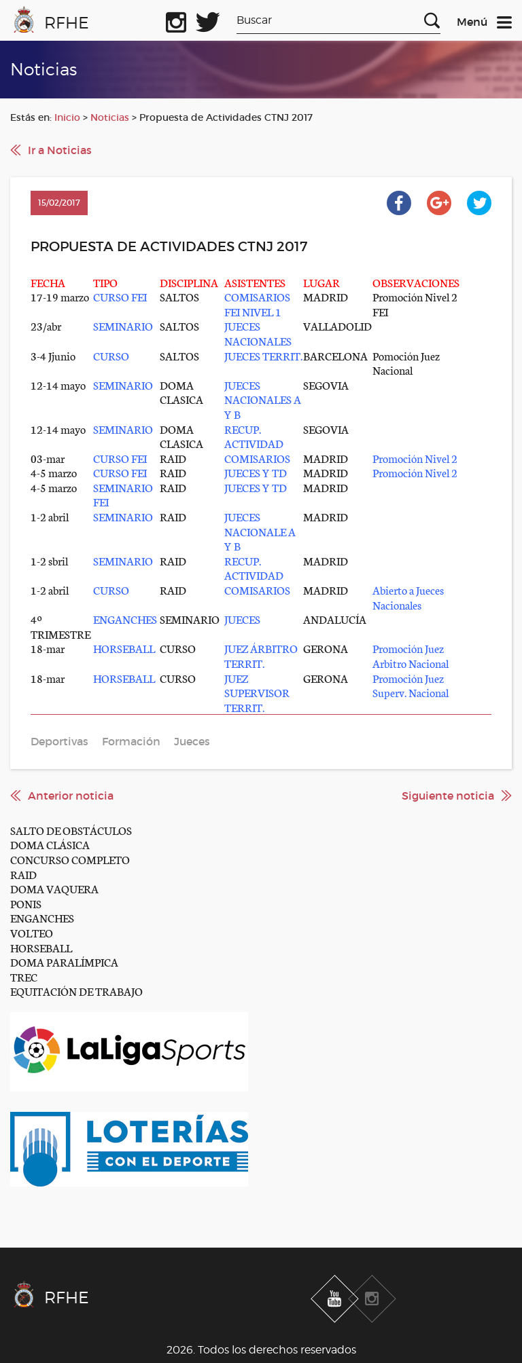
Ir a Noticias (60, 150)
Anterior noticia (71, 795)
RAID (23, 874)
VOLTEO (31, 932)
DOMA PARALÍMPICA (64, 961)
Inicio (67, 117)
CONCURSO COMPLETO (70, 859)
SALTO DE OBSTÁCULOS (71, 830)
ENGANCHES (42, 917)
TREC (23, 976)
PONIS (25, 903)
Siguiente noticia (448, 795)
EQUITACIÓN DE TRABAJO (76, 990)
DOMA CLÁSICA (50, 844)
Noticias (109, 117)
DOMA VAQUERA (54, 888)
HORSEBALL (41, 947)
